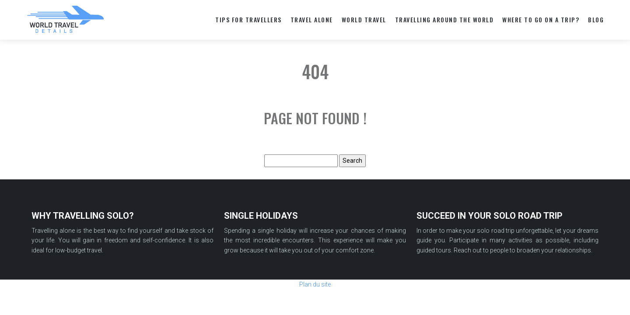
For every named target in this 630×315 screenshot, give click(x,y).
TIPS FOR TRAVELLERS (248, 19)
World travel (364, 19)
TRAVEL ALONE (311, 19)
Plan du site (315, 284)
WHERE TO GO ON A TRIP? (540, 19)
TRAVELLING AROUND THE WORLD (444, 19)
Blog (596, 19)
